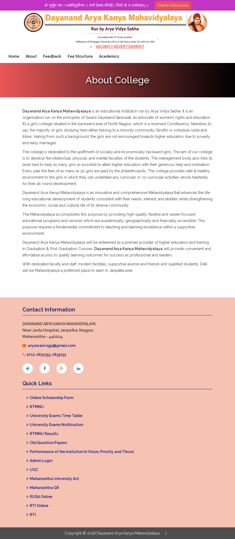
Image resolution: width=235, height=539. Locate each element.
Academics (109, 56)
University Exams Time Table (54, 416)
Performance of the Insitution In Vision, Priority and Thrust (80, 452)
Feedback (52, 56)
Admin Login (39, 461)
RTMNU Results (42, 434)
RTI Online (37, 506)
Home (13, 56)
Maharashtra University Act (52, 479)
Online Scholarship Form (49, 398)
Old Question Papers (46, 443)
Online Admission (172, 5)
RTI (31, 515)
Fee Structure (80, 56)
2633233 (59, 354)
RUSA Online (39, 497)
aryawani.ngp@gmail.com (52, 345)
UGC (32, 470)
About (31, 56)
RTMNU (35, 407)
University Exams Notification (54, 425)
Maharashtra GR (42, 488)
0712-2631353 (38, 354)
